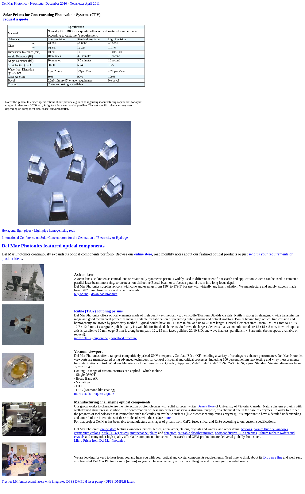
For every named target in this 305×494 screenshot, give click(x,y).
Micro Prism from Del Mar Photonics (99, 440)
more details (82, 338)
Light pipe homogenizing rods (54, 230)
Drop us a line (272, 457)
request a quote (15, 19)
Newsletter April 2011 (85, 3)
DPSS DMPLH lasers (120, 481)
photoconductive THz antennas (236, 433)
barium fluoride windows (271, 429)
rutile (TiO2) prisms (114, 433)
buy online (81, 294)
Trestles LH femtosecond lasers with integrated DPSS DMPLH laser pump (52, 481)
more (167, 417)
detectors (170, 433)
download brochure (104, 294)
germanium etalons (87, 433)
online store (143, 254)
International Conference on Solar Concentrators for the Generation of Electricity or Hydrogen (66, 237)
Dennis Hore (206, 406)
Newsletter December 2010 (48, 3)
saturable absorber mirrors (195, 433)
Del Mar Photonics (14, 3)
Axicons (246, 429)
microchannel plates (143, 433)
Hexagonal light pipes (16, 230)
